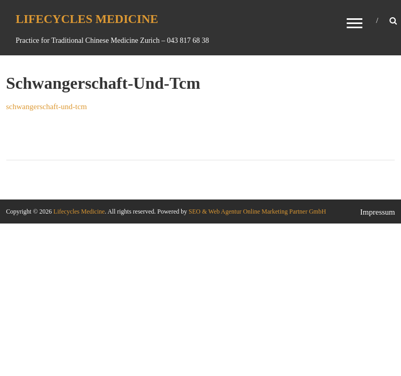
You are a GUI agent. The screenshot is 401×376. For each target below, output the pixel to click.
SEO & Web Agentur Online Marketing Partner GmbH (256, 211)
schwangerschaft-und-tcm (46, 106)
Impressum (377, 212)
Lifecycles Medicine (87, 19)
